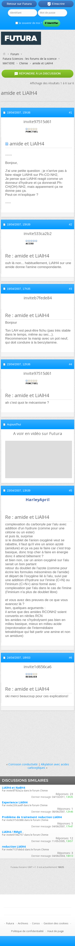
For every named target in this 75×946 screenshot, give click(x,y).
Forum (14, 54)
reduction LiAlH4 (14, 846)
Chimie (23, 63)
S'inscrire (56, 4)
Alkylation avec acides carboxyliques (48, 766)
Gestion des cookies (56, 923)
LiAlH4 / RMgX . (12, 832)
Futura (10, 923)
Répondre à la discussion (37, 73)
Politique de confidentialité (27, 931)
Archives (23, 923)
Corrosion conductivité (23, 764)
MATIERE (9, 63)
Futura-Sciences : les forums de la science (30, 59)
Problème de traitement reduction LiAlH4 (32, 817)
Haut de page (55, 931)
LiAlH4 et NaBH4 (13, 787)
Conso (36, 923)
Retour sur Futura (19, 4)
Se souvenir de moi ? (28, 23)
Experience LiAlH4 (14, 802)
